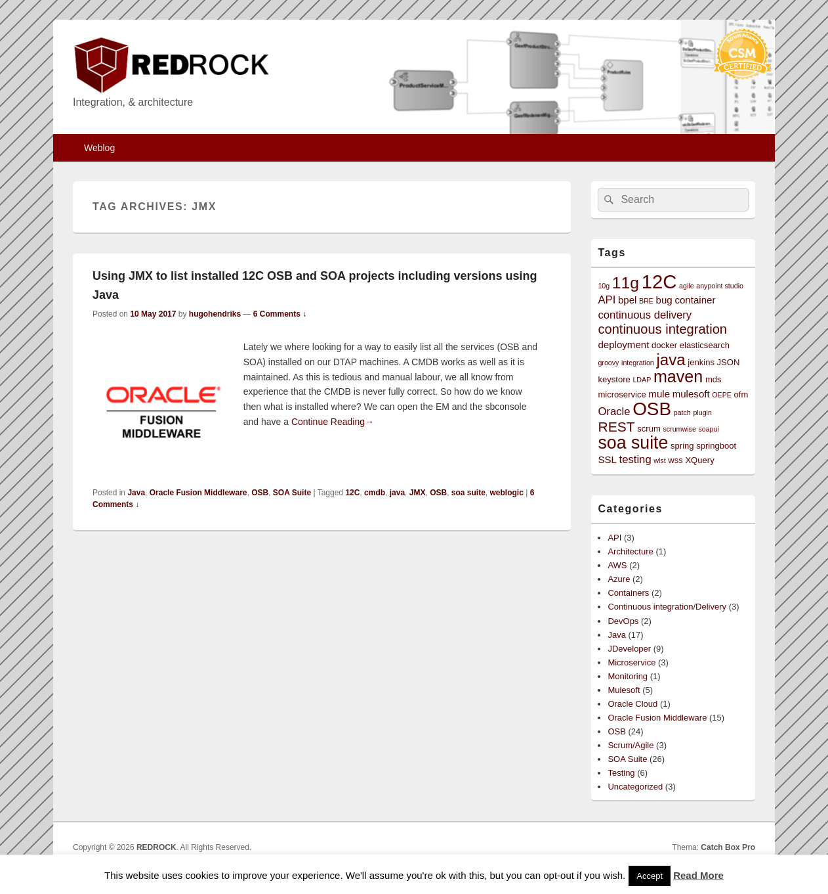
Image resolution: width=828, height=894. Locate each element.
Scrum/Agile (630, 745)
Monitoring (628, 676)
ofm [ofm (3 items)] (741, 394)
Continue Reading (332, 421)
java (397, 492)
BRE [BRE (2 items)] (646, 301)
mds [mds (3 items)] (713, 379)
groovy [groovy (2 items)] (608, 363)
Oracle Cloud (632, 704)
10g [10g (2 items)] (604, 286)
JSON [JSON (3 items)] (728, 362)
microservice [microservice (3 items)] (622, 394)
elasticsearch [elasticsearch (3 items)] (705, 345)
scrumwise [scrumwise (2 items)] (679, 429)
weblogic (507, 492)
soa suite (468, 492)
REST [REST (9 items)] (616, 426)
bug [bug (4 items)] (664, 299)
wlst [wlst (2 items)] (659, 460)
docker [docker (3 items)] (664, 345)
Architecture (630, 551)
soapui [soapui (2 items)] (708, 429)
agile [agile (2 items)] (686, 286)
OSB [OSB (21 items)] (651, 409)
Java (136, 492)
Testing (621, 773)
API (614, 538)
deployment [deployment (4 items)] (623, 344)
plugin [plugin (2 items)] (702, 412)
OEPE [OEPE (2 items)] (722, 395)
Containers (628, 593)
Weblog (99, 148)
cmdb (374, 492)
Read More (698, 875)
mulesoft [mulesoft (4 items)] (691, 393)
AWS (617, 565)
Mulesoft (624, 690)
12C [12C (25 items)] (659, 281)
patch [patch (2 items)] (682, 412)
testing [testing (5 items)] (635, 459)
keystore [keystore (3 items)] (614, 379)
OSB (259, 492)
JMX (417, 492)
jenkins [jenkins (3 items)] (701, 362)
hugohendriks (215, 314)
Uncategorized (635, 787)
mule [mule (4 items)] (659, 393)
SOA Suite (292, 492)
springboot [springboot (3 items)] (716, 446)
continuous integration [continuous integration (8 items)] (662, 329)
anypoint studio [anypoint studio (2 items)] (719, 286)
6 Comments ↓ (279, 314)
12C (352, 492)
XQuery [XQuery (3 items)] (699, 460)
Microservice (631, 662)
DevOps (623, 621)
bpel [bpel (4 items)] (627, 299)
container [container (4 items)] (694, 299)
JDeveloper (629, 649)
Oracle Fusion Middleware (198, 492)
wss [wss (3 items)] (675, 460)
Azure (619, 579)
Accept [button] (649, 876)
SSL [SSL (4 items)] (607, 459)
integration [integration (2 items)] (637, 363)
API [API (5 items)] (606, 300)
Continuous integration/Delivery (667, 607)
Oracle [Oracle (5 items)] (614, 411)
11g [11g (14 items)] (625, 283)
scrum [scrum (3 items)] (649, 429)
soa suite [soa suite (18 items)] (633, 443)
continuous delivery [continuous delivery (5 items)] (645, 315)
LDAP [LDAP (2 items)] (641, 380)
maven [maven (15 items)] (678, 376)
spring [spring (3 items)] (682, 446)
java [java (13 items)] (670, 360)
